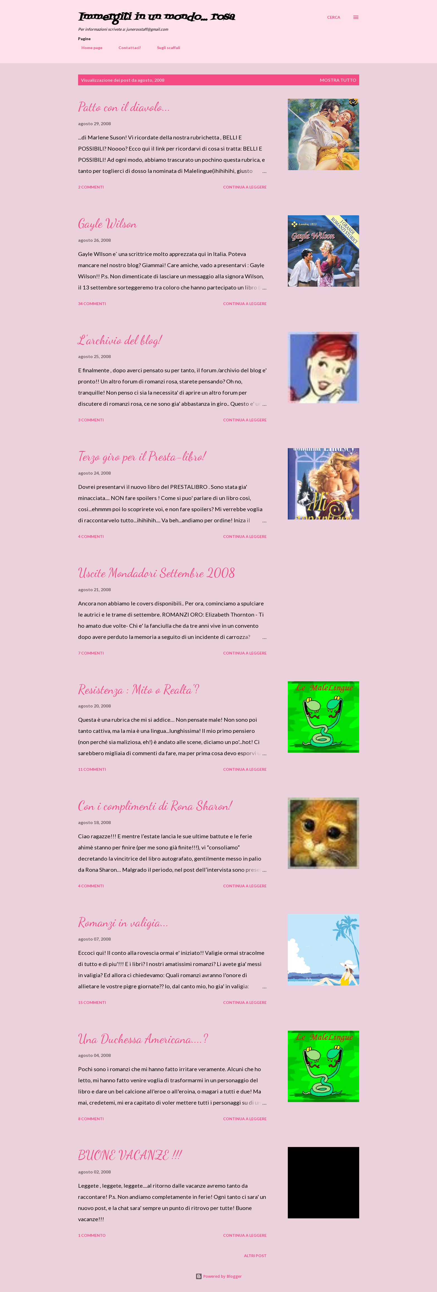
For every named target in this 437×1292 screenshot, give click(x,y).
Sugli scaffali (165, 47)
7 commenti (91, 653)
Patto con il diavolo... (124, 107)
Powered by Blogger (218, 1276)
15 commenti (92, 1002)
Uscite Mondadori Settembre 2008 (156, 573)
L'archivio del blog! (119, 340)
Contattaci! (126, 47)
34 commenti (92, 303)
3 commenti (91, 419)
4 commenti (91, 536)
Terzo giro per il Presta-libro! (142, 456)
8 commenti (91, 1118)
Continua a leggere (245, 187)
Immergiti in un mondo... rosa (156, 17)
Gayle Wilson (107, 223)
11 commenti (92, 769)
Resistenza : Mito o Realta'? (138, 689)
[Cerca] (333, 17)
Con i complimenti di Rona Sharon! (155, 805)
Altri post (255, 1255)
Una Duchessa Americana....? (143, 1039)
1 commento (92, 1235)
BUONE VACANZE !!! (129, 1155)
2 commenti (91, 187)
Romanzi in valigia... (123, 922)
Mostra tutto (338, 80)
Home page (88, 47)
